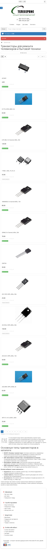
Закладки (6, 533)
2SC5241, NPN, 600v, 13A (9, 356)
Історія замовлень (9, 531)
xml (12, 510)
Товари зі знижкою (9, 522)
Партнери (7, 521)
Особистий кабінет (9, 529)
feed (10, 510)
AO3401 (4, 78)
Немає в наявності (5, 179)
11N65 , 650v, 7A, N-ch (8, 171)
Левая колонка (23, 52)
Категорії (23, 38)
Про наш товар (8, 494)
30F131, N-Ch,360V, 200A (9, 417)
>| (25, 431)
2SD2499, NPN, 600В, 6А (9, 387)
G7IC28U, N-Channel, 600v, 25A (11, 140)
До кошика (5, 86)
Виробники (7, 517)
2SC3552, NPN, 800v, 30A (9, 325)
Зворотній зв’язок (9, 505)
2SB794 (4, 263)
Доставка (6, 496)
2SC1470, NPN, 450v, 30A (9, 294)
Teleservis (6, 542)
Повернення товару (9, 498)
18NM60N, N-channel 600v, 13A (11, 201)
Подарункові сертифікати (11, 519)
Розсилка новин (8, 535)
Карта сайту (7, 508)
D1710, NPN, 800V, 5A (8, 109)
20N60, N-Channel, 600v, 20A (10, 232)
